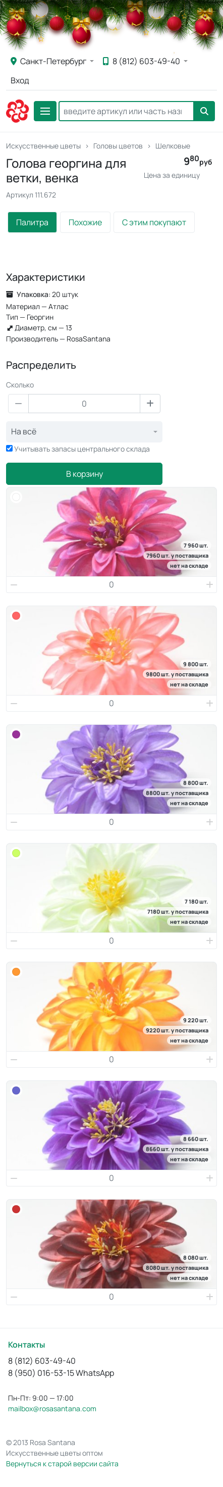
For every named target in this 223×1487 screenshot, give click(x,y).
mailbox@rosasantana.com (52, 1408)
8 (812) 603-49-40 (142, 61)
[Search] (126, 111)
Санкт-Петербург (49, 61)
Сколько (20, 384)
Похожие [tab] (85, 222)
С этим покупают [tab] (154, 222)
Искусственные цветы (43, 146)
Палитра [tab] (32, 222)
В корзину (84, 473)
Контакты (26, 1344)
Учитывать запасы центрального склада (82, 449)
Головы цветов (118, 146)
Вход (20, 80)
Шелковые (172, 146)
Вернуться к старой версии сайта (62, 1463)
